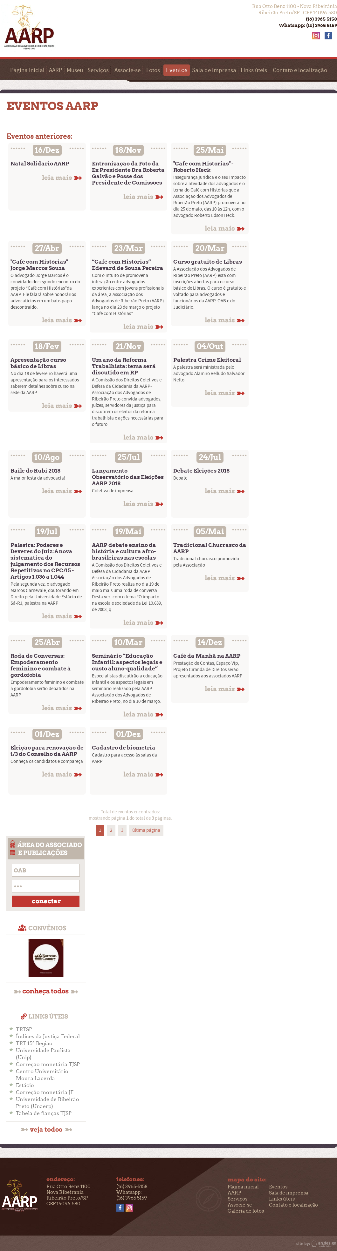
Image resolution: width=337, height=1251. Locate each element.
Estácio (25, 1085)
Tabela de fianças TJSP (44, 1113)
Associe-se (127, 70)
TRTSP (24, 1029)
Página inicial (243, 1187)
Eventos (278, 1187)
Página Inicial (27, 70)
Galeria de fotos (246, 1211)
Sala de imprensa (214, 70)
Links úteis (254, 70)
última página (146, 830)
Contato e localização (300, 70)
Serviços (98, 70)
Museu (75, 70)
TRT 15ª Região (34, 1043)
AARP (55, 70)
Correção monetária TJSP (48, 1064)
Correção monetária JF (44, 1092)
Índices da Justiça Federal (48, 1036)
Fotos (153, 70)
